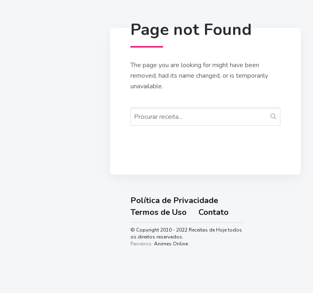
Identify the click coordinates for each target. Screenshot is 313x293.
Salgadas (32, 186)
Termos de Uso (158, 212)
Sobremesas (37, 205)
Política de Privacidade (174, 200)
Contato (213, 212)
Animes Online (171, 244)
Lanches (30, 224)
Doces (26, 167)
